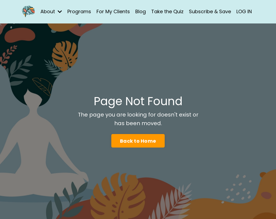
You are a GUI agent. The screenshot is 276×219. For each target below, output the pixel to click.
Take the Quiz (167, 11)
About (51, 11)
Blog (140, 11)
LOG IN (244, 11)
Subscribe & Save (210, 11)
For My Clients (113, 11)
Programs (79, 11)
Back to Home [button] (138, 141)
